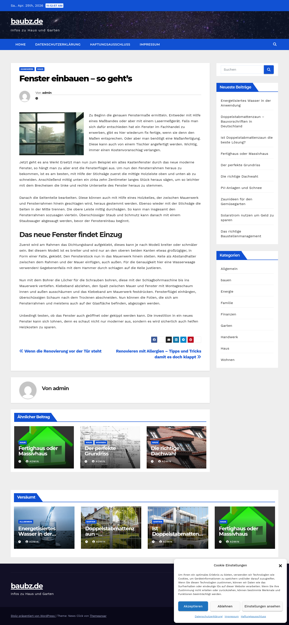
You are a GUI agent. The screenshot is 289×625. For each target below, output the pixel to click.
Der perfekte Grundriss (100, 451)
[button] (280, 565)
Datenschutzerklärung (208, 616)
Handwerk (27, 69)
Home (20, 44)
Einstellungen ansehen (262, 606)
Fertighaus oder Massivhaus (38, 451)
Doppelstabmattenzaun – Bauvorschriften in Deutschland (242, 121)
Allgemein (229, 269)
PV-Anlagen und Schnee (241, 188)
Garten (226, 326)
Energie (227, 291)
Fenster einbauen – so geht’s (75, 78)
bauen (226, 280)
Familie (227, 303)
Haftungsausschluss (253, 616)
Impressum (232, 616)
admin (46, 93)
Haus (40, 69)
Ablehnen (225, 606)
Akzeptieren (193, 606)
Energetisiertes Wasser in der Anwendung (36, 533)
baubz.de (27, 21)
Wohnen (101, 442)
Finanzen (228, 314)
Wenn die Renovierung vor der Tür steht (60, 351)
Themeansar (98, 615)
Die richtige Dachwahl (165, 451)
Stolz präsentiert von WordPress (33, 615)
